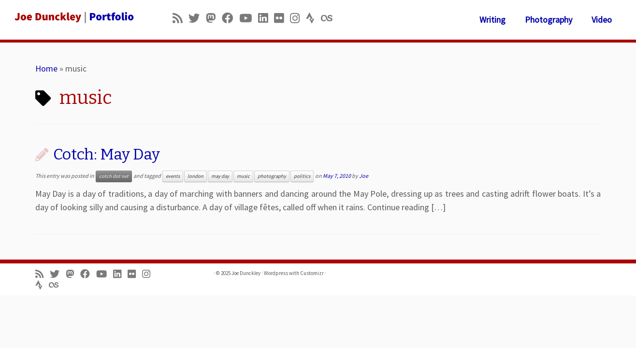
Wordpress (276, 273)
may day (220, 176)
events (173, 176)
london (195, 176)
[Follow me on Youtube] (248, 18)
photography (272, 176)
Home (46, 68)
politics (302, 176)
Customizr (312, 273)
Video (602, 19)
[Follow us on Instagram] (298, 18)
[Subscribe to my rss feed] (180, 18)
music (243, 176)
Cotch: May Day (106, 154)
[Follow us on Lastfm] (329, 18)
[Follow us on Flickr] (282, 18)
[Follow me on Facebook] (230, 18)
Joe (363, 175)
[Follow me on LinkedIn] (266, 18)
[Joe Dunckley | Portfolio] (73, 17)
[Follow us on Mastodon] (214, 18)
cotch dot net (114, 176)
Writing (492, 19)
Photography (548, 19)
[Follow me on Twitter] (197, 18)
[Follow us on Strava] (313, 18)
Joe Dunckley (245, 273)
